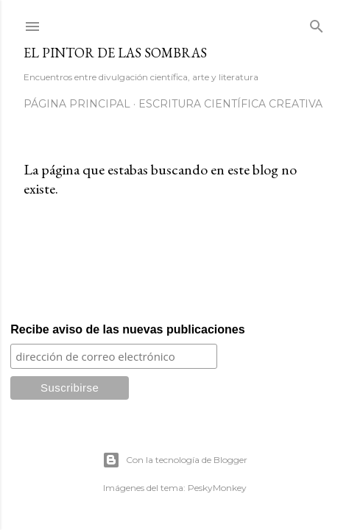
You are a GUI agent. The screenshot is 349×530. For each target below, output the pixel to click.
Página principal (77, 103)
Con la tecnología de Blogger (174, 460)
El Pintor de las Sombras (115, 52)
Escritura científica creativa (230, 103)
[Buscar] (316, 23)
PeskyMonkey (217, 487)
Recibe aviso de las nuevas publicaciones (127, 329)
